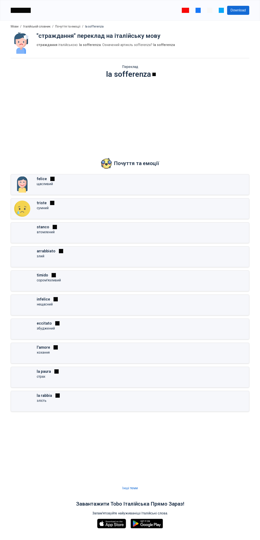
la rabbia (44, 395)
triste (42, 203)
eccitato (44, 323)
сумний (43, 208)
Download (238, 10)
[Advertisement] (130, 115)
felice (42, 178)
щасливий (45, 184)
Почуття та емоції (67, 26)
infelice (43, 299)
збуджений (46, 328)
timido (42, 275)
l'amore (43, 347)
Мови (14, 26)
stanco (43, 227)
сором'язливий (49, 280)
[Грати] (154, 74)
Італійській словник (36, 26)
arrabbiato (46, 251)
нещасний (45, 304)
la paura (44, 371)
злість (41, 401)
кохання (43, 352)
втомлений (46, 232)
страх (41, 376)
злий (40, 256)
